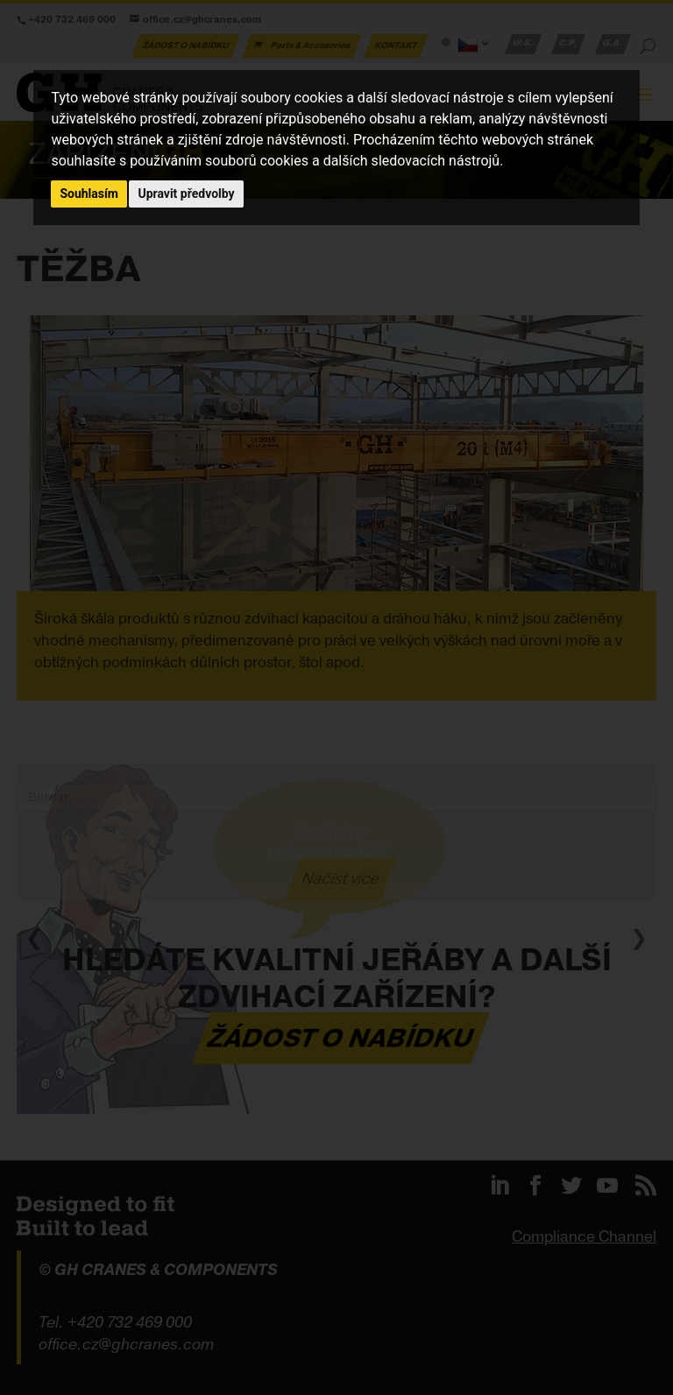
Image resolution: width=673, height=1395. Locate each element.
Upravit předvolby (186, 194)
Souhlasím (89, 194)
